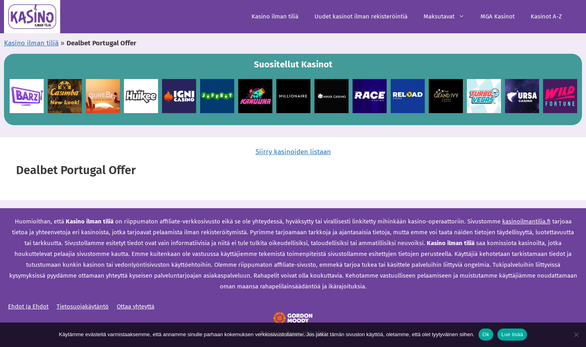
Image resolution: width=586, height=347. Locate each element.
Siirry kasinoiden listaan (293, 152)
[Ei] (576, 335)
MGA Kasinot (498, 16)
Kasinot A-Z (546, 16)
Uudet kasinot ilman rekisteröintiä (361, 16)
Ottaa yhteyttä (135, 306)
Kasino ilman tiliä (274, 16)
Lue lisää (512, 334)
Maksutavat (448, 16)
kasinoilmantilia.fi (526, 221)
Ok (486, 334)
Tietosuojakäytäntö (83, 306)
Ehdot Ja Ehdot (28, 306)
